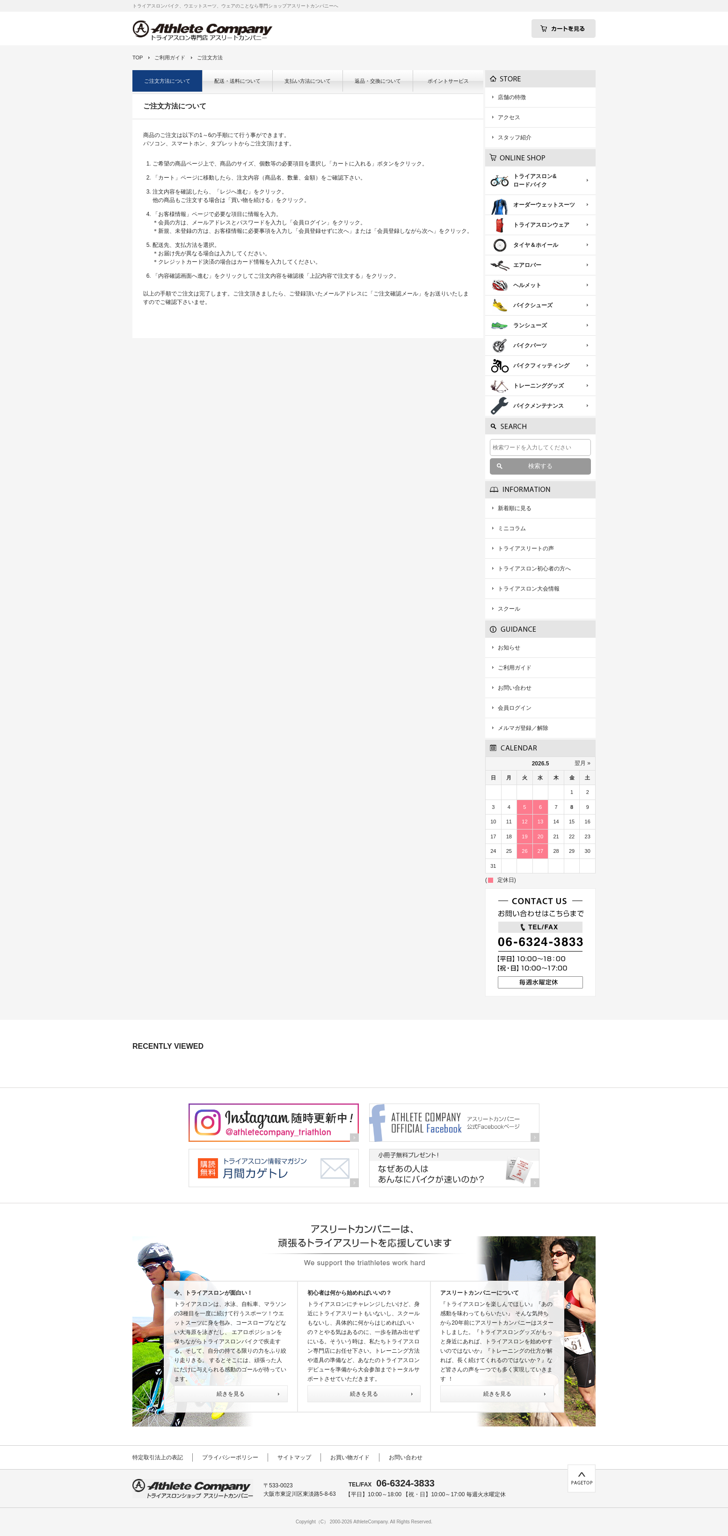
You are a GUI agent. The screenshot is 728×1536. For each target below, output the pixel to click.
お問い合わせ (514, 688)
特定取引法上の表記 (157, 1457)
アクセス (509, 117)
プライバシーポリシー (230, 1457)
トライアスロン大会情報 (529, 588)
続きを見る (231, 1394)
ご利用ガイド (169, 57)
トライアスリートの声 (526, 548)
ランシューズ (530, 325)
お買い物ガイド (350, 1457)
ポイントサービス (448, 81)
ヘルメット (527, 285)
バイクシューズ (533, 305)
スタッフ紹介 (514, 137)
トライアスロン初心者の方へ (534, 568)
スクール (509, 609)
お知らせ (509, 647)
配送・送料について (237, 81)
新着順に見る (514, 508)
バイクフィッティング (541, 365)
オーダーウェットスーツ (544, 205)
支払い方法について (307, 81)
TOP (137, 57)
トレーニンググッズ (538, 385)
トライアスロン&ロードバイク (535, 180)
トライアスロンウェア (541, 225)
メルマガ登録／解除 (523, 728)
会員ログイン (514, 708)
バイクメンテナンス (538, 406)
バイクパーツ (530, 345)
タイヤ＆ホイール (535, 245)
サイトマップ (294, 1457)
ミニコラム (512, 528)
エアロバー (527, 265)
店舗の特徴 (512, 97)
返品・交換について (378, 81)
